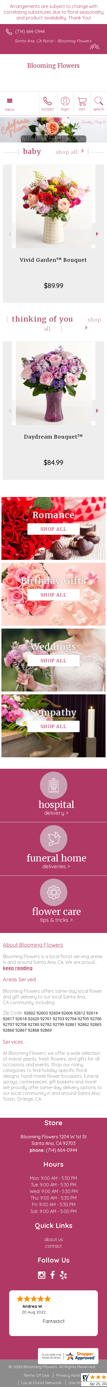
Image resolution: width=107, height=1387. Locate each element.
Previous (9, 234)
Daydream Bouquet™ (53, 436)
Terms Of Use (36, 1375)
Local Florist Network (41, 1382)
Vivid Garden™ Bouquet (53, 260)
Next (98, 234)
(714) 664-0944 (30, 31)
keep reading (18, 968)
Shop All (67, 152)
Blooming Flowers (53, 65)
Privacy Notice (70, 1375)
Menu (10, 109)
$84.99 (53, 462)
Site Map (76, 1382)
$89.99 (53, 285)
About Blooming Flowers (33, 944)
